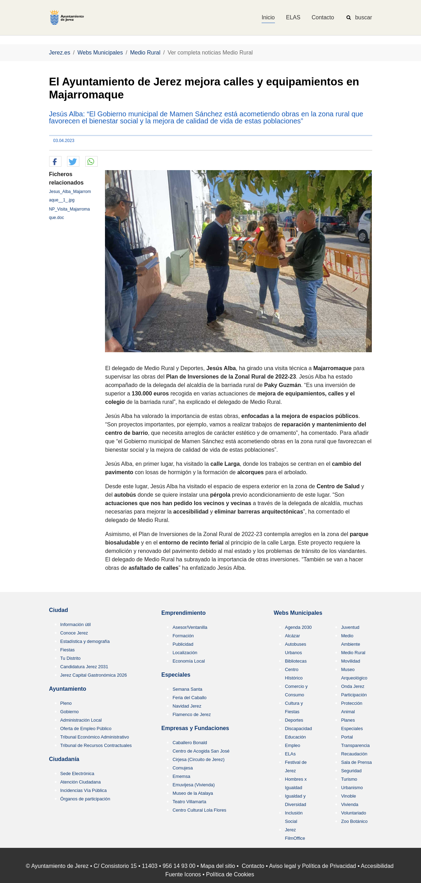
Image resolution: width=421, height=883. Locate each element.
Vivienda (349, 804)
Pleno (66, 703)
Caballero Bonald (189, 742)
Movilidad (350, 661)
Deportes (294, 720)
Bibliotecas (296, 661)
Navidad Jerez (186, 706)
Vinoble (348, 796)
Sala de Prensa (356, 762)
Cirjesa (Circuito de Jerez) (198, 759)
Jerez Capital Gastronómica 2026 (93, 675)
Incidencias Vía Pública (83, 790)
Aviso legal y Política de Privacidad (312, 866)
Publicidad (182, 644)
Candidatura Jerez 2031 (84, 666)
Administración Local (81, 720)
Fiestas (67, 649)
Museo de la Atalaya (192, 793)
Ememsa (181, 776)
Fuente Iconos (183, 874)
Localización (184, 652)
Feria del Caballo (189, 697)
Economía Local (188, 661)
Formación (182, 635)
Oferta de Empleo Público (86, 728)
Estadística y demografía (85, 641)
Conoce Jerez (74, 633)
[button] (55, 161)
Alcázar (292, 635)
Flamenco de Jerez (191, 714)
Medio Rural (353, 652)
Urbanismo (352, 787)
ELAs (290, 753)
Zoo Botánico (354, 821)
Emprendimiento (183, 613)
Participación (354, 694)
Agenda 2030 (298, 627)
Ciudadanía (64, 759)
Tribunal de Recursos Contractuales (96, 745)
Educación (295, 737)
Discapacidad (298, 728)
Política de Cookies (230, 874)
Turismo (349, 779)
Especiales (175, 675)
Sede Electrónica (77, 773)
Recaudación (354, 753)
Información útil (75, 624)
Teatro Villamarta (189, 801)
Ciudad (58, 610)
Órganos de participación (85, 798)
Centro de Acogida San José (200, 751)
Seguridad (351, 770)
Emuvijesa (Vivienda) (193, 784)
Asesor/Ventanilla (189, 627)
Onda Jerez (352, 686)
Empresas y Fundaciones (195, 728)
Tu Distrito (70, 658)
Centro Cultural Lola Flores (199, 810)
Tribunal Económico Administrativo (94, 737)
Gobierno (69, 711)
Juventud (350, 627)
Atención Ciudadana (80, 782)
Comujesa (182, 768)
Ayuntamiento (67, 689)
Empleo (292, 745)
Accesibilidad (377, 866)
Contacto (253, 866)
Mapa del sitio (217, 866)
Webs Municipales (298, 613)
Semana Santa (187, 689)
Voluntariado (353, 813)
